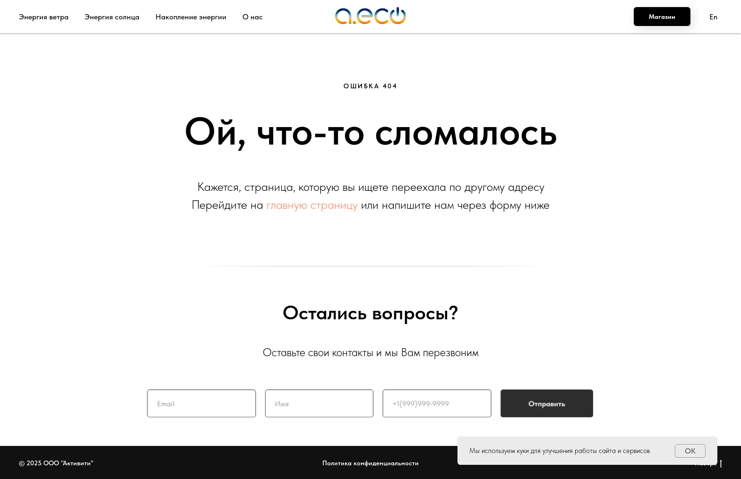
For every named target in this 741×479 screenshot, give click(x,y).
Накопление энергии (190, 16)
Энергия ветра (44, 16)
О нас (252, 16)
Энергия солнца (112, 16)
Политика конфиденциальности (370, 463)
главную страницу (312, 204)
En (713, 16)
